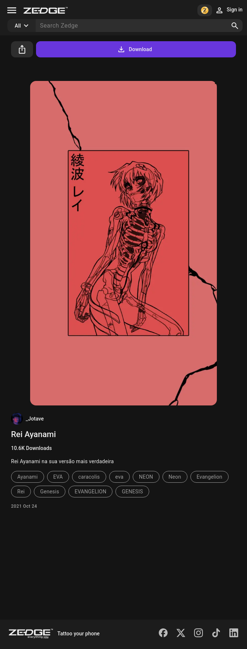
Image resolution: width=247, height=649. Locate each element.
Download (134, 49)
